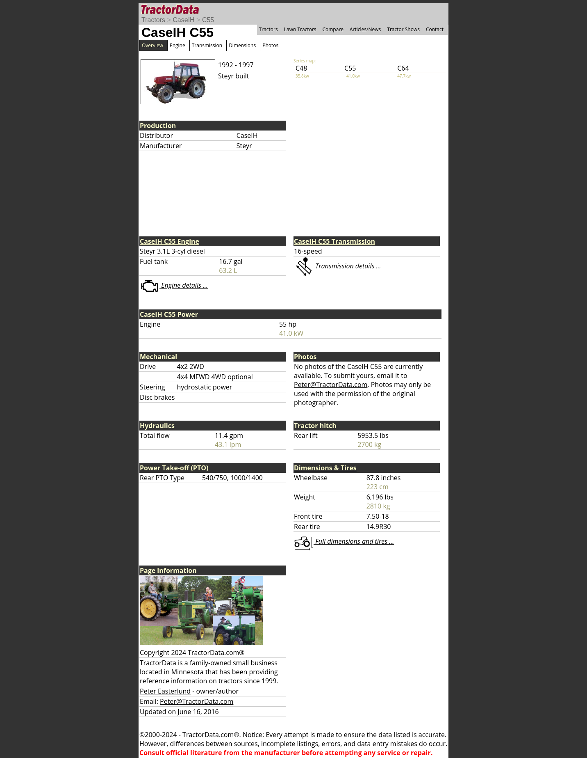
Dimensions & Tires (325, 467)
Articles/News (365, 29)
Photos (270, 45)
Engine (177, 45)
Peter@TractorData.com (330, 384)
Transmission (207, 45)
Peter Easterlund (165, 691)
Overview (152, 45)
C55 (208, 19)
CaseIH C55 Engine (169, 241)
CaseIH (183, 19)
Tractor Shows (403, 29)
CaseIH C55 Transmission (334, 241)
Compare (333, 29)
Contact (435, 29)
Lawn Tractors (300, 29)
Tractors (153, 19)
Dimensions (242, 45)
